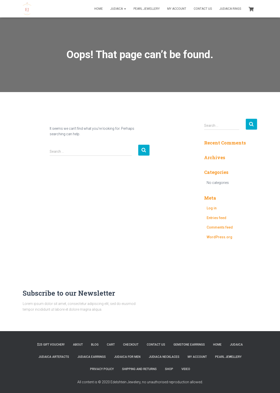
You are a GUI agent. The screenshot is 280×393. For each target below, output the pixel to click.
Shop (169, 369)
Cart (111, 344)
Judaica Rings (230, 8)
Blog (95, 344)
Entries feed (216, 218)
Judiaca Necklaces (164, 357)
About (78, 344)
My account (176, 8)
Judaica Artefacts (53, 357)
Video (185, 369)
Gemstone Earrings (189, 344)
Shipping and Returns (139, 369)
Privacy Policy (102, 369)
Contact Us (203, 8)
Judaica (118, 8)
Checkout (131, 344)
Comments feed (220, 227)
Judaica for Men (127, 357)
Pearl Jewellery (147, 8)
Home (98, 8)
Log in (212, 208)
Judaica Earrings (91, 357)
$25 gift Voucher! (51, 344)
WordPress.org (219, 237)
